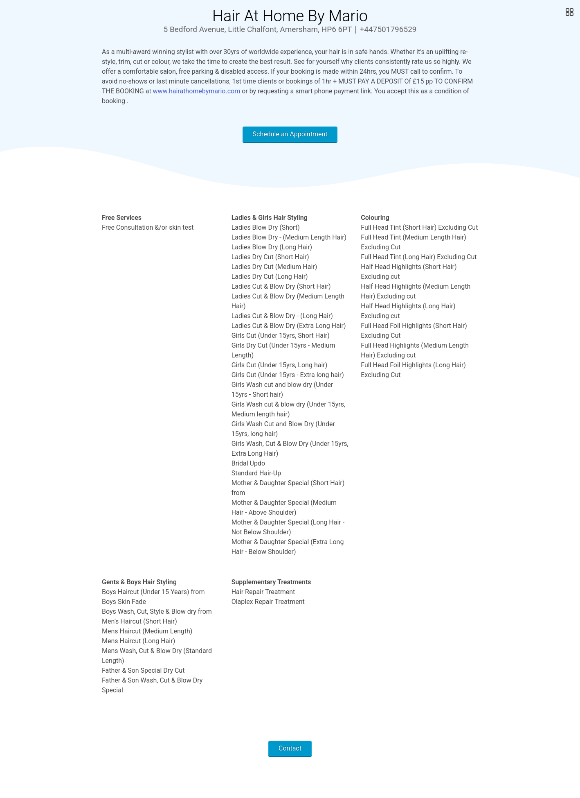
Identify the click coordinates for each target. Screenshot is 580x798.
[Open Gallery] (569, 12)
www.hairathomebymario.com (197, 91)
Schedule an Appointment (290, 134)
